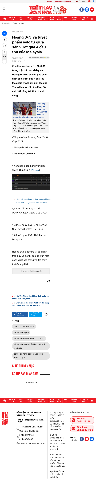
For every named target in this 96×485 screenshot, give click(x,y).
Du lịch (59, 18)
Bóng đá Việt (30, 18)
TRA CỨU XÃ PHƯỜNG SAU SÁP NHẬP (58, 1)
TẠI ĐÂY (35, 170)
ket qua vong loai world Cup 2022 (29, 338)
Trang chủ (6, 23)
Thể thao (21, 18)
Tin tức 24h (12, 18)
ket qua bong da (21, 332)
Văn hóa (52, 18)
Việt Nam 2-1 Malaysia (24, 326)
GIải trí (65, 18)
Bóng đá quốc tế (41, 18)
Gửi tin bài (81, 1)
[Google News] (39, 60)
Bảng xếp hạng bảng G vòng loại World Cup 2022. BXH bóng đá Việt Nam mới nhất (33, 201)
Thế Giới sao (74, 18)
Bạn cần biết (84, 18)
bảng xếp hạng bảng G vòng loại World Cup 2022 (28, 356)
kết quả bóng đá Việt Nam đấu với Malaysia (29, 346)
